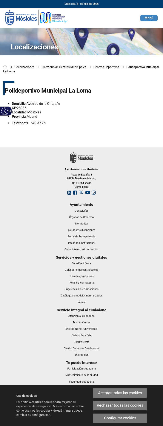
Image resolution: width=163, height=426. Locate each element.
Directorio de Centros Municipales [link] (64, 67)
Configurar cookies (120, 418)
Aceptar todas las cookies (120, 393)
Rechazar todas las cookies (120, 405)
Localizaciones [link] (24, 67)
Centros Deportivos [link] (106, 67)
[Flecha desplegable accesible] (9, 111)
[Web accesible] (4, 111)
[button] (149, 18)
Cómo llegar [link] (81, 186)
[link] (36, 17)
